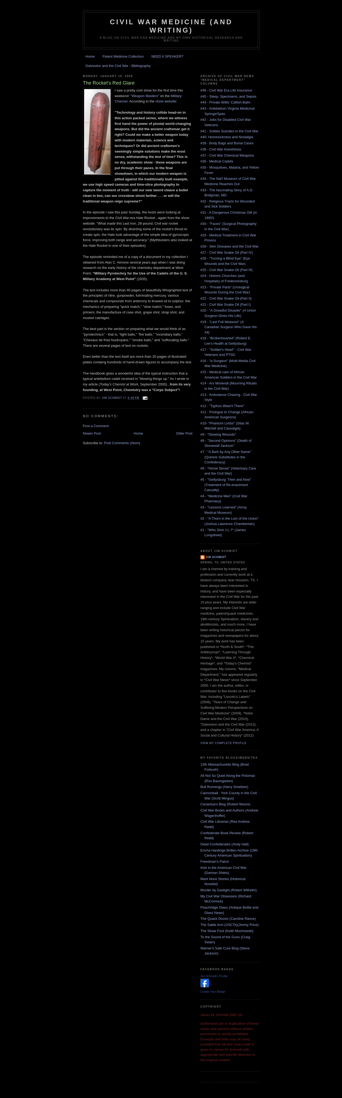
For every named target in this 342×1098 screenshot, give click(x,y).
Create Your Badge (212, 991)
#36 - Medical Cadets (216, 161)
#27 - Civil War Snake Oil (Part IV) (226, 252)
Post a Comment (96, 426)
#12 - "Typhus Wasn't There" (222, 406)
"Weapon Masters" (144, 96)
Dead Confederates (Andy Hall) (224, 844)
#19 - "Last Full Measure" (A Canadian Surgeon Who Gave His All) (228, 327)
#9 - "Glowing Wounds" (218, 434)
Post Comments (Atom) (122, 443)
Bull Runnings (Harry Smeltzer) (224, 787)
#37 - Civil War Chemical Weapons (227, 155)
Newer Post (92, 433)
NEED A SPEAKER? (167, 56)
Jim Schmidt (216, 557)
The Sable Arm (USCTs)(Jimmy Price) (229, 925)
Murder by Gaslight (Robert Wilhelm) (228, 890)
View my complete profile (223, 743)
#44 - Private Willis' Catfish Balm (225, 102)
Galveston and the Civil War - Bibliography (118, 66)
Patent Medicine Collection (123, 56)
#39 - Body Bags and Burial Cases (227, 143)
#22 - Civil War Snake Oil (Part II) (226, 298)
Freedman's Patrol (214, 862)
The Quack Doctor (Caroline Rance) (228, 919)
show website (166, 101)
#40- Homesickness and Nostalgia (226, 137)
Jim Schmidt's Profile (214, 976)
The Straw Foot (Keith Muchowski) (227, 931)
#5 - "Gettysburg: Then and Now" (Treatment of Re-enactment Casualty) (225, 485)
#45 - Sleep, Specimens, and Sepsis (228, 96)
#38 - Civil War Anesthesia (220, 149)
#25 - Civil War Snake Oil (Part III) (226, 270)
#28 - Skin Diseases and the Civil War (229, 246)
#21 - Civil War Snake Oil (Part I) (225, 305)
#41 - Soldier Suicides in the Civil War (229, 131)
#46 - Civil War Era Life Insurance (226, 90)
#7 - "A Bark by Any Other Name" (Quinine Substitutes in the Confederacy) (225, 457)
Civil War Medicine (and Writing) (171, 26)
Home (90, 56)
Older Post (184, 433)
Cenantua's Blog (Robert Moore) (225, 804)
